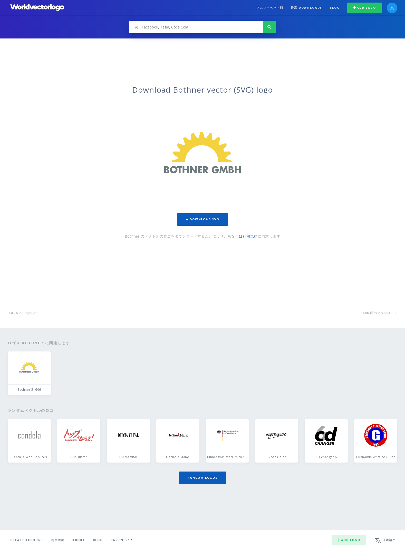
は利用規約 (248, 236)
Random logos (202, 477)
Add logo (364, 7)
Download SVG (202, 219)
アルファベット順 (270, 7)
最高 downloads (306, 7)
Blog (335, 7)
